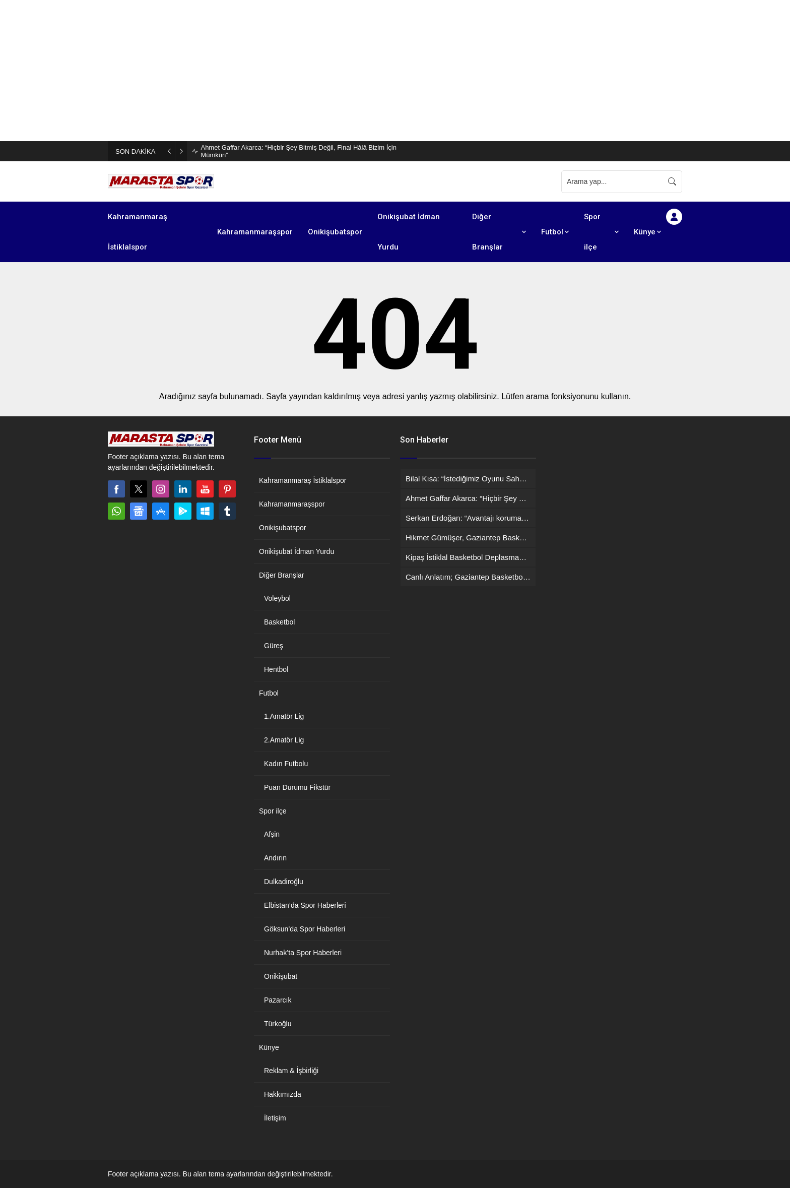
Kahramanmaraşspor (292, 504)
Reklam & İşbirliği (291, 1071)
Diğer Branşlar (281, 575)
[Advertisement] (302, 70)
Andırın (275, 858)
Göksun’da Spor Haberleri (304, 929)
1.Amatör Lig (284, 716)
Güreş (273, 646)
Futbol (269, 693)
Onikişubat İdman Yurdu (296, 551)
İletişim (275, 1118)
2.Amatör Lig (284, 740)
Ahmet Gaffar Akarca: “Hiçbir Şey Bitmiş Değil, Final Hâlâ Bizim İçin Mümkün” (298, 151)
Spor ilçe (272, 811)
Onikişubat (280, 976)
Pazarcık (277, 1000)
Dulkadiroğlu (283, 882)
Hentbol (276, 669)
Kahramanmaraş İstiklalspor (303, 480)
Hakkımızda (282, 1094)
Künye (269, 1047)
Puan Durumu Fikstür (297, 787)
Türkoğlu (277, 1024)
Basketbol (279, 622)
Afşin (272, 834)
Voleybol (277, 598)
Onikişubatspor (282, 528)
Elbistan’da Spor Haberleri (305, 905)
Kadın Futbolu (286, 764)
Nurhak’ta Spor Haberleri (303, 953)
